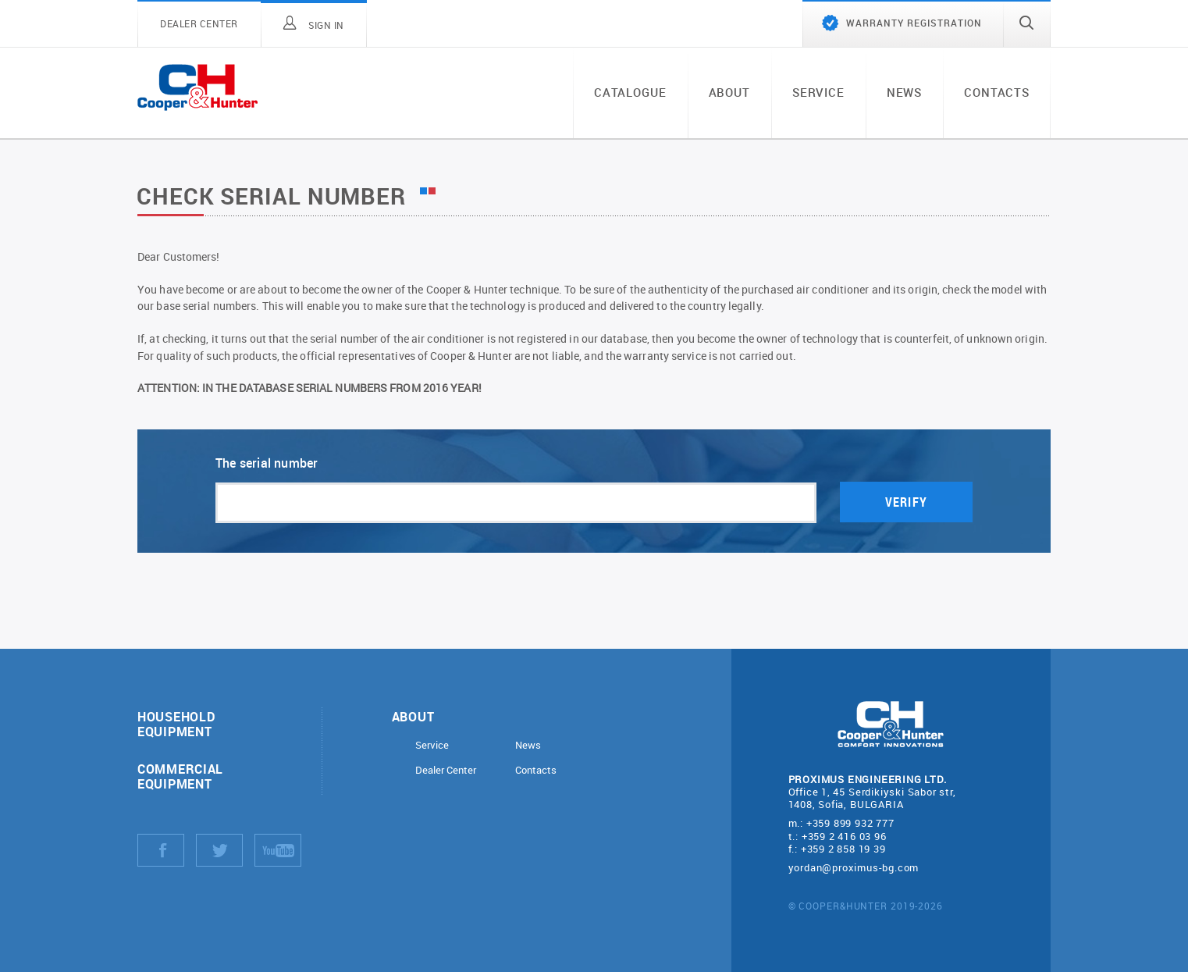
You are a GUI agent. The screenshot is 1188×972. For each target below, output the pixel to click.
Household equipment (176, 724)
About (729, 92)
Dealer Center (445, 770)
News (904, 92)
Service (818, 92)
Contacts (997, 92)
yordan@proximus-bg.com (853, 867)
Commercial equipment (180, 776)
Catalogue (630, 92)
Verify (906, 502)
